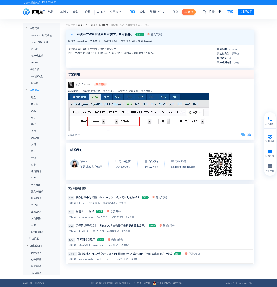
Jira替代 (189, 11)
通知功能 (36, 171)
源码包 (34, 48)
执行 (33, 124)
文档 (33, 144)
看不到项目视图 (86, 239)
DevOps (35, 137)
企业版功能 (36, 245)
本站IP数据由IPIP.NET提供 (239, 283)
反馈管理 (36, 266)
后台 (33, 164)
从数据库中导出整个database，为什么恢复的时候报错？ (108, 197)
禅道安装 (34, 28)
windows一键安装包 (41, 35)
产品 (51, 11)
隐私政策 (39, 283)
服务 (76, 11)
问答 (133, 11)
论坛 (143, 11)
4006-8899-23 (49, 2)
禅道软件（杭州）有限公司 (117, 283)
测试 (33, 131)
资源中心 (157, 11)
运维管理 (36, 252)
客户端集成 (37, 55)
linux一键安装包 (39, 42)
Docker (34, 62)
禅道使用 (34, 90)
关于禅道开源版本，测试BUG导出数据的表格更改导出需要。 (111, 225)
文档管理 (36, 273)
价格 (88, 11)
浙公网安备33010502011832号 (169, 283)
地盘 (33, 97)
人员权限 (36, 218)
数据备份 (36, 211)
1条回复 (74, 134)
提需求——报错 (85, 211)
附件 (33, 178)
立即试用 (246, 11)
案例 (64, 11)
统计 (33, 151)
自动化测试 (37, 231)
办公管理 (36, 259)
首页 (80, 25)
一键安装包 (37, 76)
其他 (33, 225)
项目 (33, 117)
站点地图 (27, 283)
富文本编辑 (37, 191)
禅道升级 (34, 69)
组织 (33, 157)
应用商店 (116, 11)
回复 (246, 134)
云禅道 (101, 11)
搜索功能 (36, 198)
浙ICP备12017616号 (143, 283)
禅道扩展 (34, 238)
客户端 (34, 205)
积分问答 (90, 25)
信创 (176, 11)
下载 (230, 11)
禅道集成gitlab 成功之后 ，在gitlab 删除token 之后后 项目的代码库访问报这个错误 (125, 253)
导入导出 (36, 184)
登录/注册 (215, 11)
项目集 (34, 104)
